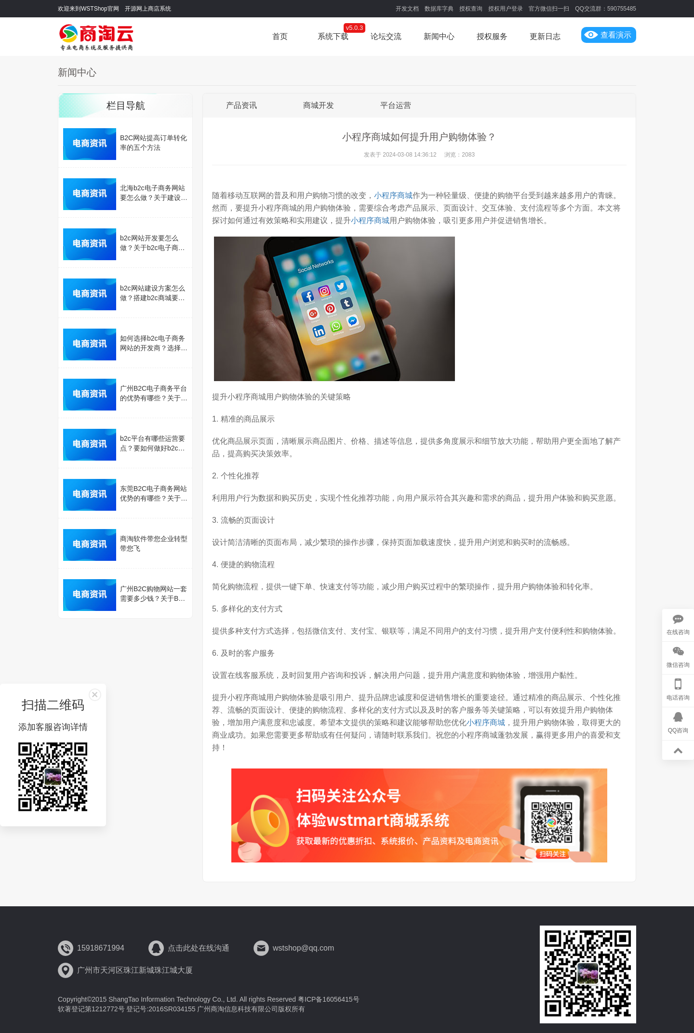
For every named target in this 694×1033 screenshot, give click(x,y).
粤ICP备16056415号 (329, 999)
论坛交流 (386, 36)
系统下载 (333, 36)
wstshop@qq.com (303, 948)
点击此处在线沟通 (198, 948)
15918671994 (100, 948)
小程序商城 (393, 195)
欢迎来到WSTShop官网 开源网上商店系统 (114, 8)
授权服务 (492, 36)
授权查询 (470, 8)
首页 (280, 36)
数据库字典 (439, 8)
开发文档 (407, 8)
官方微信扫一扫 (549, 8)
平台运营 (395, 105)
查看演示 (607, 35)
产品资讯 (241, 105)
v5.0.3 (354, 27)
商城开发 (318, 105)
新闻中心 (439, 36)
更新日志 (545, 36)
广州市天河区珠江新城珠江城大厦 (135, 970)
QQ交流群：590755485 (605, 8)
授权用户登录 (505, 8)
